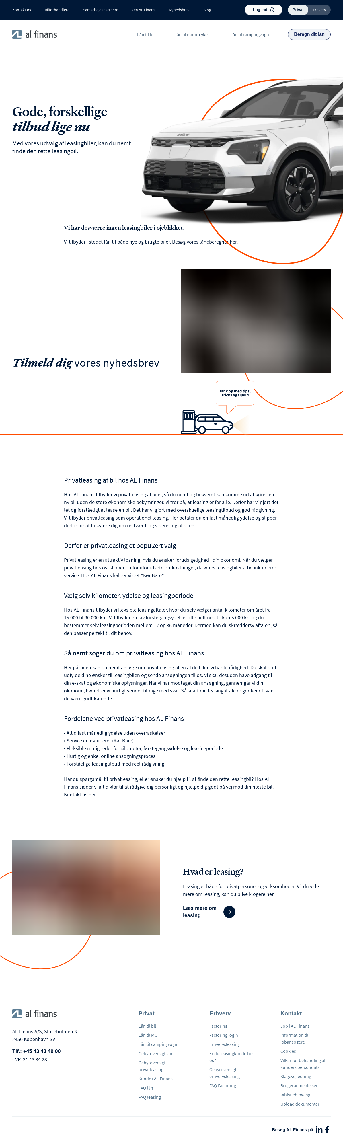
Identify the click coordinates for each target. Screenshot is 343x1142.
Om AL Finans (143, 9)
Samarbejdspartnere (100, 9)
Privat (298, 9)
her (233, 241)
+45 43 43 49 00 (42, 1051)
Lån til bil (146, 34)
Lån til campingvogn (249, 34)
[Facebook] (327, 1129)
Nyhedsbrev (179, 9)
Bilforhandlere (57, 9)
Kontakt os (21, 9)
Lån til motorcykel (191, 34)
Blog (207, 9)
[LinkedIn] (319, 1129)
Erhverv (319, 9)
